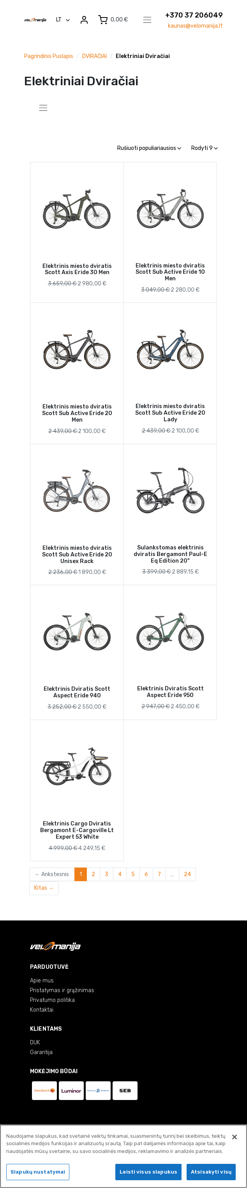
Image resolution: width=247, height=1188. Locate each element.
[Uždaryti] (234, 1137)
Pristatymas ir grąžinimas (62, 990)
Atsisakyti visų (211, 1172)
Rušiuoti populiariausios (149, 148)
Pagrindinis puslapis (48, 56)
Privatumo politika (52, 1000)
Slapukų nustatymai (38, 1172)
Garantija (41, 1052)
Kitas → (44, 888)
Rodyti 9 (204, 148)
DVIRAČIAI (94, 56)
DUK (35, 1042)
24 (187, 874)
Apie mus (42, 980)
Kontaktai (41, 1010)
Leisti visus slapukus (148, 1172)
